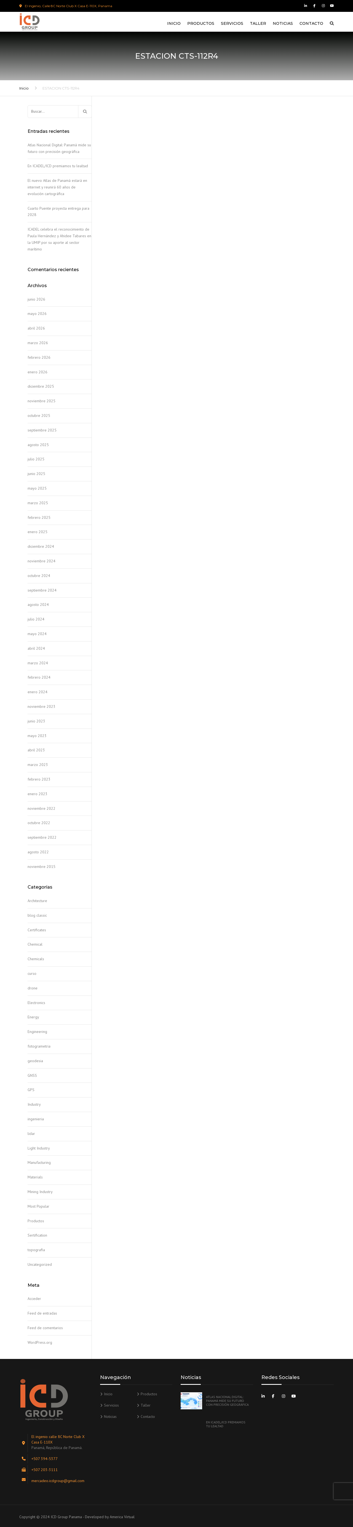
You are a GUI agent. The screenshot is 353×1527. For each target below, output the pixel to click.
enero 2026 (37, 371)
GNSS (32, 1075)
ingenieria (36, 1118)
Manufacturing (39, 1162)
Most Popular (38, 1206)
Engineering (37, 1031)
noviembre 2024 (41, 561)
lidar (31, 1133)
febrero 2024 (39, 677)
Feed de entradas (42, 1313)
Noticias (283, 23)
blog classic (37, 915)
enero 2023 (37, 793)
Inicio (174, 23)
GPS (31, 1089)
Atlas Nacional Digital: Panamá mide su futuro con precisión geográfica (59, 148)
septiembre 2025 (42, 430)
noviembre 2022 (41, 808)
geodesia (35, 1060)
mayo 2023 (37, 735)
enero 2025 (37, 531)
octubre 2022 (39, 822)
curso (32, 973)
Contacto (311, 23)
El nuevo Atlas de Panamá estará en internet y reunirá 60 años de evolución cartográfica (57, 187)
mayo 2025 (37, 488)
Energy (33, 1017)
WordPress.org (40, 1342)
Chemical (35, 944)
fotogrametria (39, 1046)
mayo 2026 (37, 313)
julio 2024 (36, 619)
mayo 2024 (37, 633)
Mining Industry (40, 1191)
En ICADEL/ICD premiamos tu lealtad (58, 165)
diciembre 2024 (41, 546)
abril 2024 (36, 648)
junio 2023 (36, 721)
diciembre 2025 (41, 386)
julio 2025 (36, 459)
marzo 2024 (38, 662)
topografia (36, 1249)
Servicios (232, 23)
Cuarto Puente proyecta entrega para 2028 (58, 211)
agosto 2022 (38, 851)
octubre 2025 (39, 415)
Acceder (34, 1298)
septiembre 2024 (42, 590)
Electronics (36, 1002)
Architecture (37, 900)
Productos (200, 23)
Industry (34, 1104)
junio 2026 (36, 299)
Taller (258, 23)
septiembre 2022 (42, 837)
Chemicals (36, 958)
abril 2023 (36, 750)
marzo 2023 (38, 764)
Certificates (37, 929)
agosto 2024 (38, 604)
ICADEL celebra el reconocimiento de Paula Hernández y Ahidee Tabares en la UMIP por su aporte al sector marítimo (59, 239)
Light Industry (39, 1148)
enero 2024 (37, 691)
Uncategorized (40, 1264)
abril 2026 (36, 328)
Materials (35, 1177)
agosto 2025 (38, 444)
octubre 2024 (39, 575)
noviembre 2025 (41, 400)
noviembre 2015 (41, 866)
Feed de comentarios (45, 1327)
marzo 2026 (38, 342)
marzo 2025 (38, 502)
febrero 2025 (39, 517)
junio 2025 (36, 473)
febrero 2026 (39, 357)
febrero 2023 (39, 779)
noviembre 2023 (41, 706)
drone (33, 988)
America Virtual (122, 1516)
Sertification (37, 1235)
